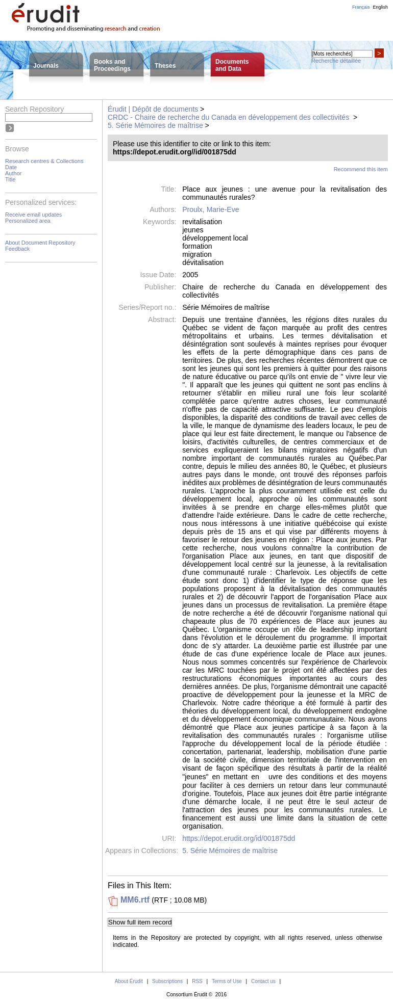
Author (13, 173)
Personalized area (28, 221)
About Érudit (129, 981)
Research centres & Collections (44, 161)
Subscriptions (167, 981)
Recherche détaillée (336, 61)
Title (10, 179)
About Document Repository (40, 243)
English (380, 7)
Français (361, 7)
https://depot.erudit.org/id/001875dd (238, 838)
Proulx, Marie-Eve (210, 209)
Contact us (263, 981)
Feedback (17, 249)
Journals (46, 65)
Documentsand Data (232, 65)
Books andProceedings (112, 65)
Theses (165, 65)
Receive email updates (33, 214)
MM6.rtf (135, 899)
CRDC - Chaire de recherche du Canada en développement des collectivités (229, 117)
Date (11, 167)
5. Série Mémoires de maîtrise (155, 125)
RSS (197, 981)
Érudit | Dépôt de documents (153, 109)
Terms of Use (227, 981)
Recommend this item (361, 169)
